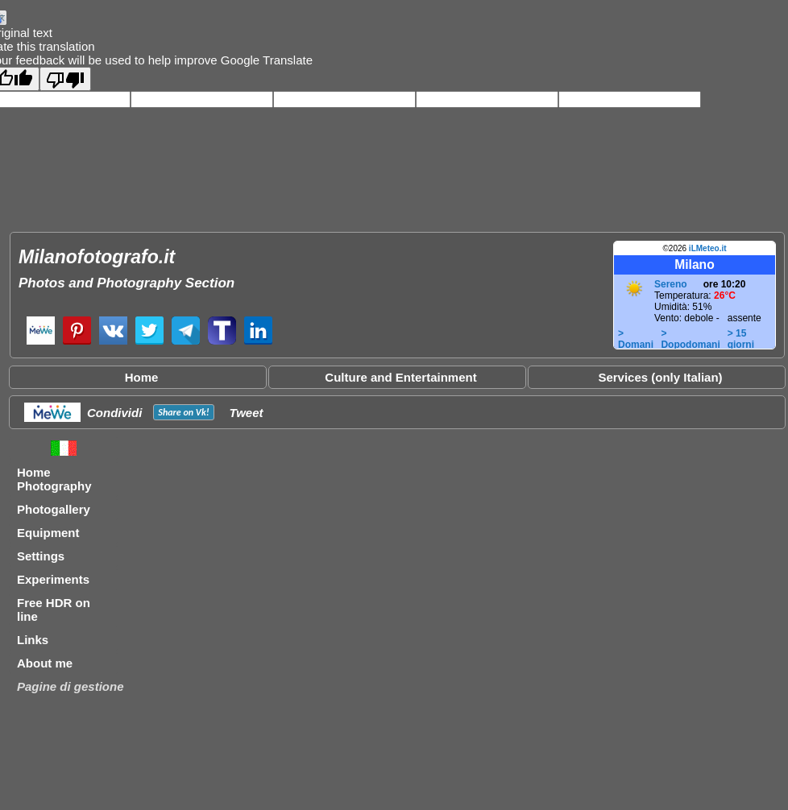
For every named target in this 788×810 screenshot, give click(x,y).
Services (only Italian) (660, 377)
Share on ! (183, 412)
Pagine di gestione (70, 686)
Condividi (114, 412)
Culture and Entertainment (400, 377)
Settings (40, 556)
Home (142, 377)
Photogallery (53, 509)
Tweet (246, 412)
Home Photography (54, 479)
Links (32, 640)
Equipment (48, 532)
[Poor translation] (65, 79)
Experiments (53, 579)
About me (45, 663)
